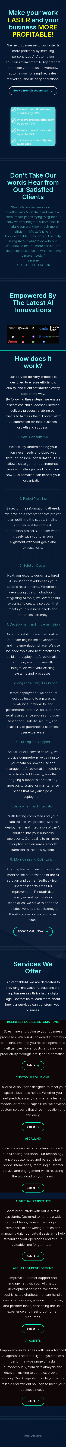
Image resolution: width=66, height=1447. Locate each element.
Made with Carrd (33, 1436)
